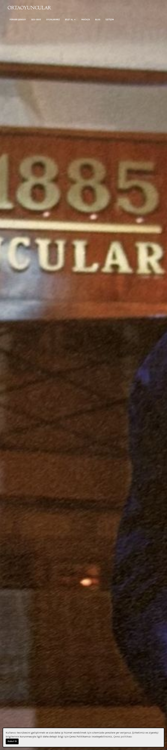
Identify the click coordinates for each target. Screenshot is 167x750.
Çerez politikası (123, 736)
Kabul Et (12, 741)
